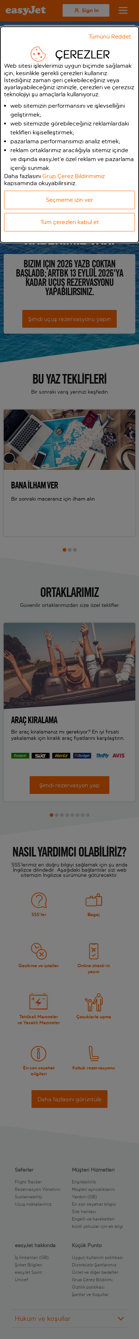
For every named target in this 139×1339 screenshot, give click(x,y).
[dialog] (69, 134)
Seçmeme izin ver (69, 199)
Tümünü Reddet (110, 36)
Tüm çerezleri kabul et (69, 222)
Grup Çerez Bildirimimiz (73, 176)
